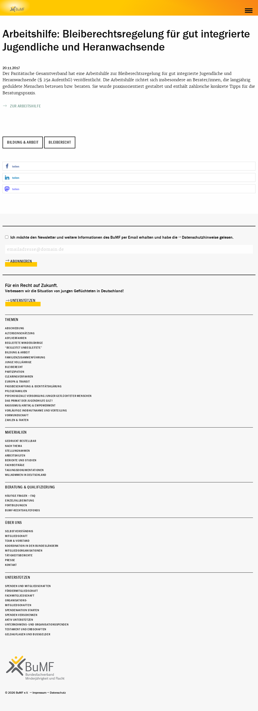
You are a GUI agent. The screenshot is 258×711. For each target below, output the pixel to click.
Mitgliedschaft (16, 536)
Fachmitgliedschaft (20, 595)
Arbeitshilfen (15, 455)
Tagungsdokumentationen (24, 470)
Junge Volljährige (18, 362)
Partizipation (14, 371)
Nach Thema (13, 446)
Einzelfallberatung (19, 500)
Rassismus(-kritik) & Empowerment (30, 405)
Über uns (13, 522)
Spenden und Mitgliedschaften (28, 586)
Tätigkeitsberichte (19, 555)
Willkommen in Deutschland (25, 475)
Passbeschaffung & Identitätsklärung (33, 386)
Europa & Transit (17, 381)
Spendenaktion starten (22, 610)
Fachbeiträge (15, 465)
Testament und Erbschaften (25, 629)
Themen (11, 319)
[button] (129, 166)
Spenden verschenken (21, 615)
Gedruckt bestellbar (20, 441)
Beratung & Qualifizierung (30, 487)
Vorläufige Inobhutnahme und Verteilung (36, 410)
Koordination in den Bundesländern (31, 546)
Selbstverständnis (19, 531)
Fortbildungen (16, 505)
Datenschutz (58, 692)
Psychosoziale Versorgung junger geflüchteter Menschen (48, 396)
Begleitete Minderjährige (24, 343)
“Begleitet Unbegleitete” (23, 347)
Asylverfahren (15, 338)
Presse (10, 560)
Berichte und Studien (21, 460)
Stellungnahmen (17, 450)
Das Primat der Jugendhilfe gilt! (29, 400)
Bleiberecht (60, 142)
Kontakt (11, 565)
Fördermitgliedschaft (21, 591)
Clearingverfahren (19, 376)
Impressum (39, 692)
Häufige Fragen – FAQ (20, 495)
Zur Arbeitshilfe (25, 106)
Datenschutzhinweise (200, 237)
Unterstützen (23, 300)
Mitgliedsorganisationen (24, 550)
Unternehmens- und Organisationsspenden (37, 624)
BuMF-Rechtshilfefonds (22, 510)
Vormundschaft (16, 415)
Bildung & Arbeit (22, 142)
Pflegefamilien (16, 391)
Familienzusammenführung (25, 357)
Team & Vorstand (17, 540)
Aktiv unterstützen (19, 619)
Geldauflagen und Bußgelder (27, 634)
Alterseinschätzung (20, 333)
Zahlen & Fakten (17, 420)
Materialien (16, 432)
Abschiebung (14, 328)
